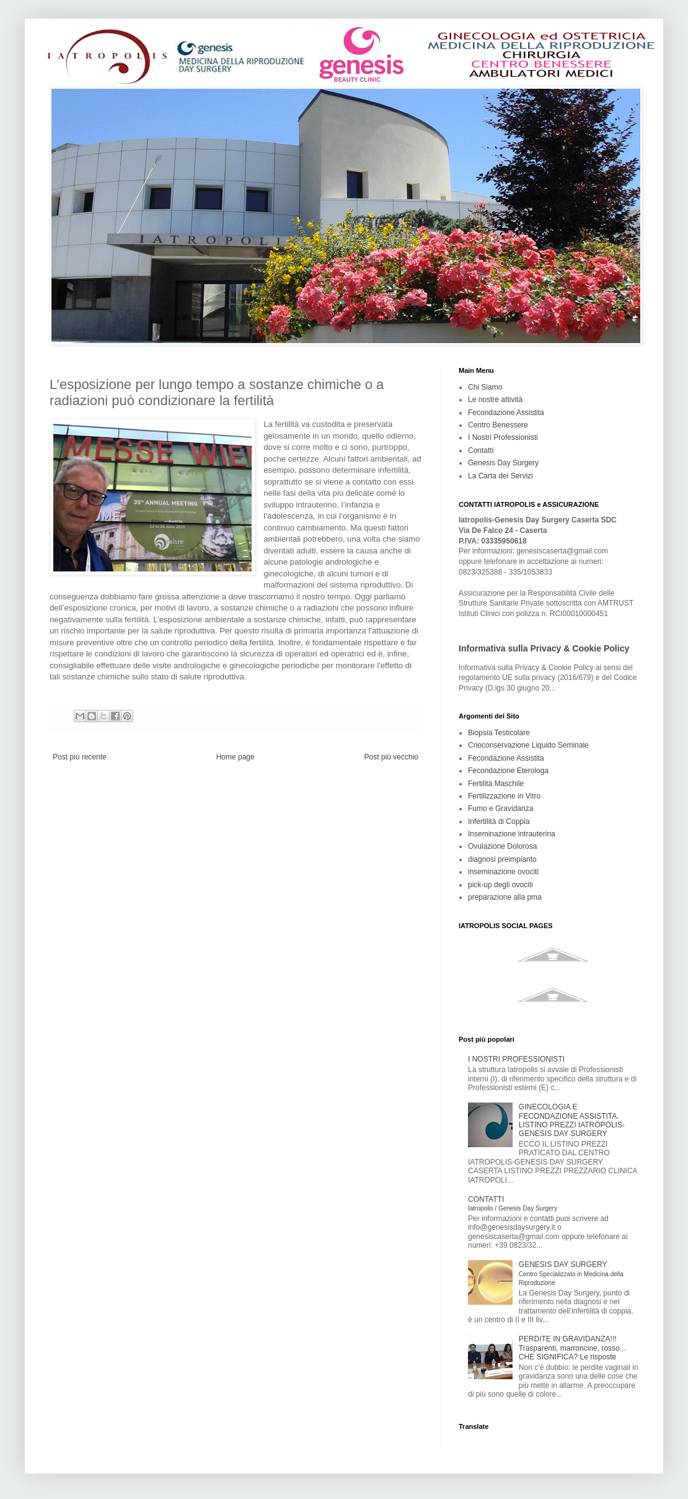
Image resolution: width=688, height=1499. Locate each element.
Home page (235, 757)
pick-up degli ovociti (500, 884)
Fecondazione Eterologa (508, 770)
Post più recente (80, 757)
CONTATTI (512, 1203)
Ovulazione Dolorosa (502, 846)
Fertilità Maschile (496, 783)
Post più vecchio (391, 757)
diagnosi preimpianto (502, 859)
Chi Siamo (485, 387)
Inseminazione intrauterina (511, 834)
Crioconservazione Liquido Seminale (528, 745)
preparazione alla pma (505, 897)
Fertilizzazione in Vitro (504, 796)
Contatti (480, 450)
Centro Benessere (498, 425)
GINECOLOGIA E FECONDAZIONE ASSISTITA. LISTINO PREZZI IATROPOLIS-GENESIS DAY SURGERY (572, 1120)
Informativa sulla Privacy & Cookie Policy (544, 648)
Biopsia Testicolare (499, 732)
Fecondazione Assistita (506, 412)
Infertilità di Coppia (498, 821)
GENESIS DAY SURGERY (571, 1273)
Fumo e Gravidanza (500, 808)
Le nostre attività (495, 399)
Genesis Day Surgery (503, 463)
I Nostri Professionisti (503, 437)
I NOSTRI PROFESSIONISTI (516, 1059)
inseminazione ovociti (503, 871)
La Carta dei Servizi (500, 476)
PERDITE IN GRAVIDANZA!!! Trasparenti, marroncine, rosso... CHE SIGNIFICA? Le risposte (572, 1348)
